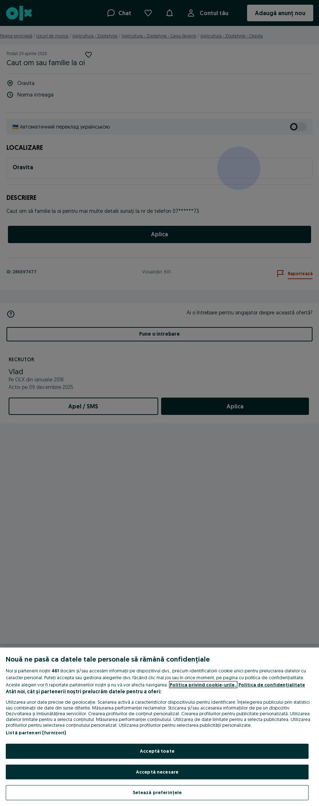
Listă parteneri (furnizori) (36, 732)
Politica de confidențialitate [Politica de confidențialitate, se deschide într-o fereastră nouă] (271, 685)
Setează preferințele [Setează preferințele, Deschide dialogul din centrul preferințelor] (157, 792)
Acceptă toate (157, 751)
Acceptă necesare (157, 772)
